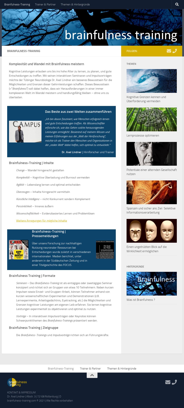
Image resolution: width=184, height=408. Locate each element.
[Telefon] (175, 51)
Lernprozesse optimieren (143, 135)
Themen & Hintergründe (75, 4)
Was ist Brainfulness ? (141, 300)
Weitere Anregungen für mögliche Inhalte (41, 220)
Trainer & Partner (45, 4)
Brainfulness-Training (17, 4)
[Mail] (169, 51)
